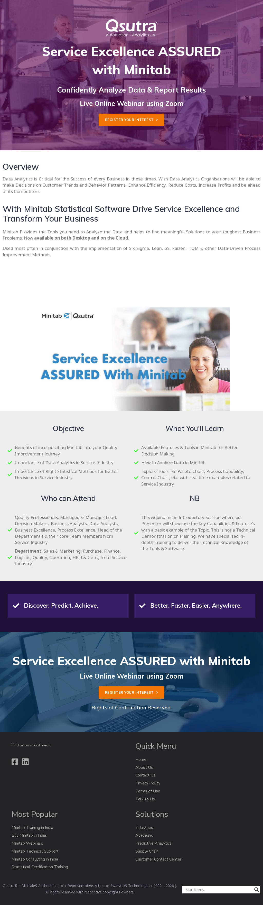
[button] (132, 120)
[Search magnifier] (256, 889)
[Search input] (219, 889)
